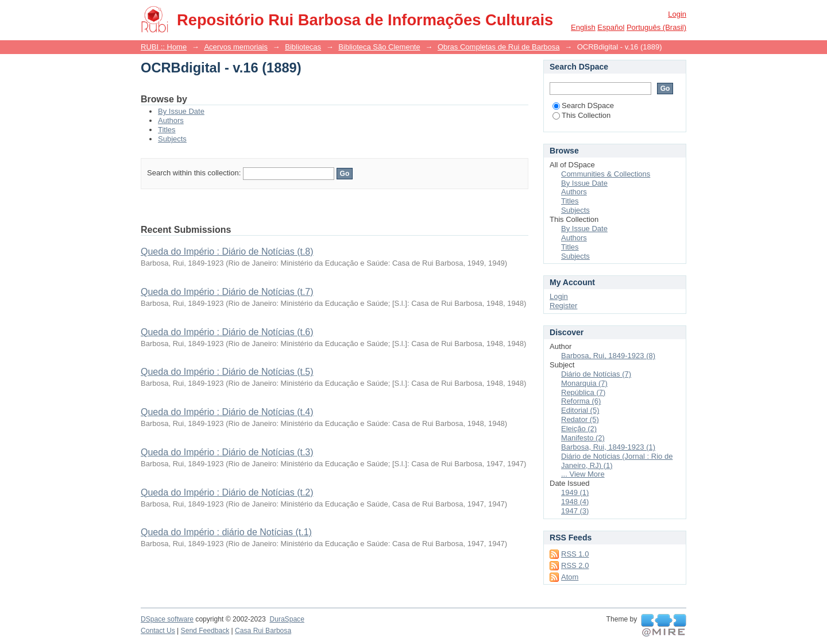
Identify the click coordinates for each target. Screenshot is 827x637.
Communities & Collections (605, 174)
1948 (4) (575, 501)
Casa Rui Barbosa (263, 631)
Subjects (172, 139)
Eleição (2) (579, 428)
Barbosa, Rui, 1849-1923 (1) (608, 447)
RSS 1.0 (575, 554)
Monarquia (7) (584, 383)
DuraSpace (286, 619)
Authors (171, 120)
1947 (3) (575, 510)
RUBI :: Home (164, 47)
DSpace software (167, 619)
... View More (583, 474)
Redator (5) (580, 419)
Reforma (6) (581, 401)
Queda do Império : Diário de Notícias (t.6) (227, 332)
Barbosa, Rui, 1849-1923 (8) (608, 355)
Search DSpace (583, 105)
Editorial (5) (580, 410)
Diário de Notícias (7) (596, 374)
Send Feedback (205, 631)
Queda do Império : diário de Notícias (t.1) (226, 532)
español (610, 27)
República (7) (583, 392)
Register (563, 305)
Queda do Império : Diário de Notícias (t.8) (227, 251)
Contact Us (158, 631)
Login (677, 14)
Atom (569, 577)
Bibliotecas (303, 47)
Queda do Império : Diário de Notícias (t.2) (227, 492)
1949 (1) (575, 492)
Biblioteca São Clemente (379, 47)
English (583, 27)
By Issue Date (181, 111)
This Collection (581, 115)
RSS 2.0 (575, 565)
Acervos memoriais (236, 47)
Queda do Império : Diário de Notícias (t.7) (227, 292)
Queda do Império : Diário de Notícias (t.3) (227, 452)
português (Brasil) (656, 27)
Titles (167, 129)
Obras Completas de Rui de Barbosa (498, 47)
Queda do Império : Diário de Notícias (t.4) (227, 412)
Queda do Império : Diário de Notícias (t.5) (227, 372)
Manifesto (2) (583, 437)
